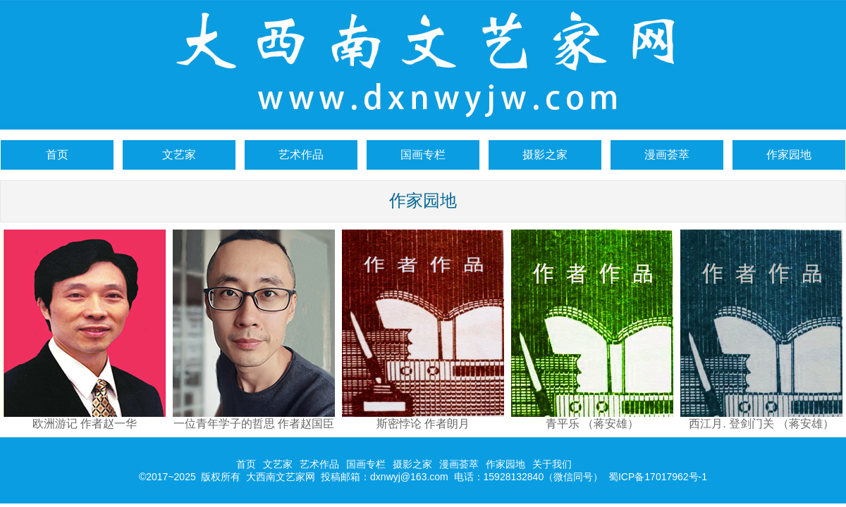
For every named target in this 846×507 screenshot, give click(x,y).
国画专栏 (423, 155)
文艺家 (179, 155)
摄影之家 (545, 155)
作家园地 (788, 155)
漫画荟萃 (666, 155)
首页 (57, 155)
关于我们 (552, 464)
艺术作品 (301, 155)
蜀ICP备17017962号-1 (657, 476)
